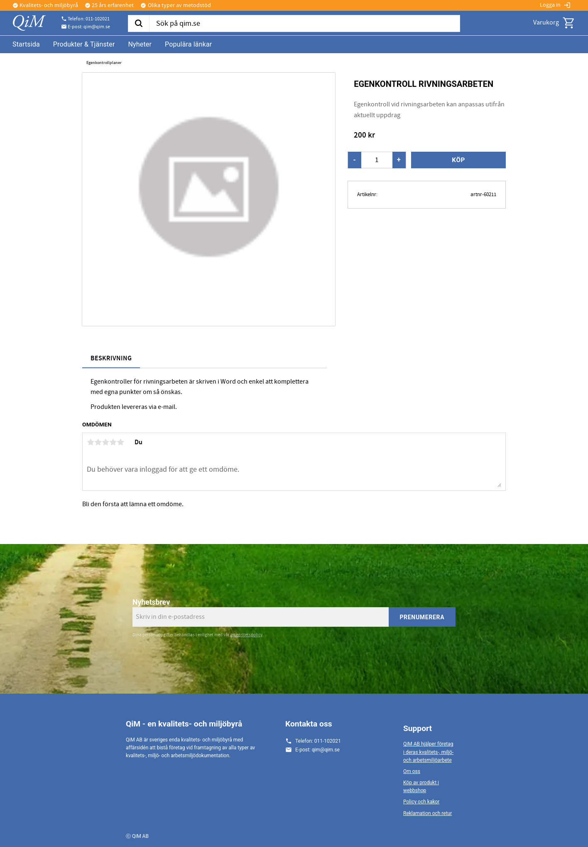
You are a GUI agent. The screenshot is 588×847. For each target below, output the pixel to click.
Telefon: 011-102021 (89, 19)
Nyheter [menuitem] (140, 44)
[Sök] (138, 23)
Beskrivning (111, 358)
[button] (569, 23)
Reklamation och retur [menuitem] (427, 813)
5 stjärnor (120, 442)
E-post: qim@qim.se (89, 27)
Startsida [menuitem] (26, 44)
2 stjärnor (98, 442)
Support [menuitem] (417, 728)
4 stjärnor (113, 442)
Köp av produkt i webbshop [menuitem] (421, 786)
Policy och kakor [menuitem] (421, 802)
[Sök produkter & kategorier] (304, 23)
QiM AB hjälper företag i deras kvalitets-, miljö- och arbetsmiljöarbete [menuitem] (428, 752)
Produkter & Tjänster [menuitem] (84, 44)
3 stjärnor (105, 442)
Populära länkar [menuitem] (188, 44)
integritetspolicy (246, 635)
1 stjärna (90, 442)
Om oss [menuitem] (411, 771)
